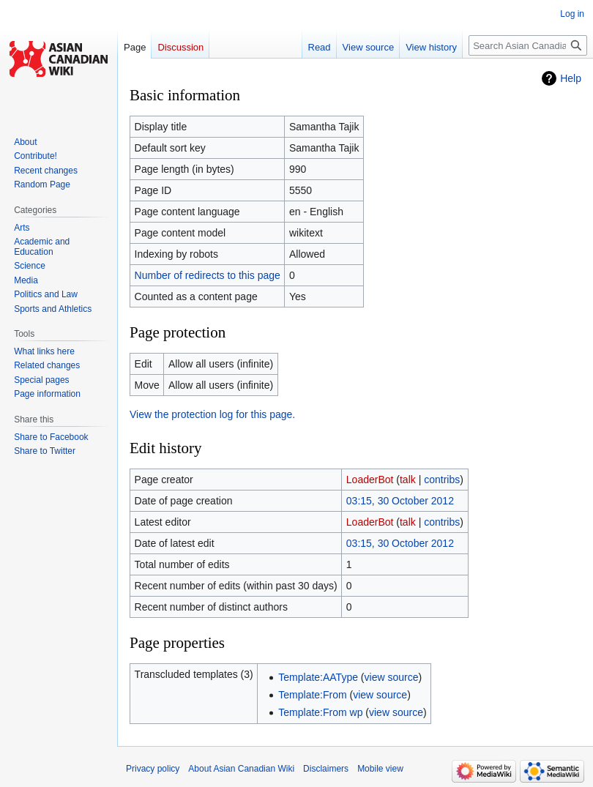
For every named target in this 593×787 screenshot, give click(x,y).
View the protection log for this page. (212, 414)
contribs (442, 479)
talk (408, 479)
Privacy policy (152, 769)
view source (392, 677)
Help (570, 78)
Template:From (312, 695)
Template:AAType (318, 677)
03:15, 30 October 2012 (400, 501)
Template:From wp (320, 712)
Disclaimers (325, 769)
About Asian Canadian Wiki (241, 769)
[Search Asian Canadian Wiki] (528, 45)
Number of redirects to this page (207, 275)
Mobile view (380, 769)
